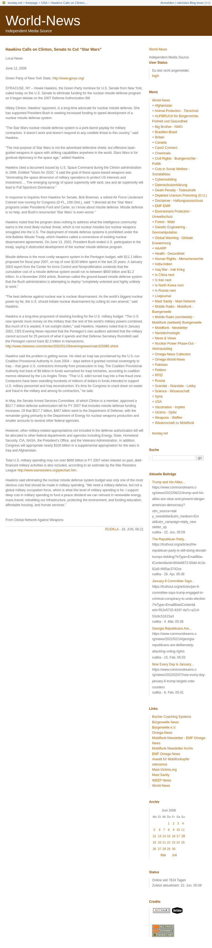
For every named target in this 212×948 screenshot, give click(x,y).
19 (154, 842)
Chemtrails (163, 153)
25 (183, 842)
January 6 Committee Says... (173, 581)
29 (168, 848)
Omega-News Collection (172, 354)
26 (154, 848)
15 (168, 836)
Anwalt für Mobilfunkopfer (170, 759)
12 (154, 836)
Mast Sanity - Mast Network (175, 301)
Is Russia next (165, 290)
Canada (160, 142)
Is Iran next (163, 280)
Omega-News (162, 733)
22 (168, 842)
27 (159, 848)
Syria (158, 396)
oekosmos (159, 764)
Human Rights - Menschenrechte (179, 259)
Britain (159, 137)
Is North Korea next (169, 285)
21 (164, 842)
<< (207, 2)
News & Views (165, 338)
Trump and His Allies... (168, 482)
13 (159, 836)
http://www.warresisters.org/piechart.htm (46, 470)
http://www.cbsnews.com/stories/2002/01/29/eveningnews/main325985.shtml (62, 346)
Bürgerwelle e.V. (164, 727)
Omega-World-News (170, 359)
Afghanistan (163, 106)
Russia (160, 381)
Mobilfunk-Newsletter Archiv (172, 748)
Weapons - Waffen (168, 418)
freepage (32, 2)
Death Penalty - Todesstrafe (175, 190)
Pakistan (161, 365)
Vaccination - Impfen (170, 407)
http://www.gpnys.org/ (68, 78)
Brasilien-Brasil (166, 132)
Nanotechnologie (167, 333)
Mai (163, 855)
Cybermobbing (165, 179)
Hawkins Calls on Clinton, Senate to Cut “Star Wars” (54, 49)
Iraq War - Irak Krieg (170, 270)
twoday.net (15, 2)
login (155, 76)
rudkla (111, 529)
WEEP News (161, 780)
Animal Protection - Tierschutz (177, 111)
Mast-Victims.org (164, 770)
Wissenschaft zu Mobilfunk (174, 423)
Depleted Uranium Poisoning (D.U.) (181, 195)
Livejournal (163, 296)
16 (173, 836)
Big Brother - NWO (168, 127)
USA (44, 2)
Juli (174, 855)
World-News (43, 20)
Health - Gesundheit (169, 254)
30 (173, 848)
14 (164, 836)
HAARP (160, 248)
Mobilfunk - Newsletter (171, 328)
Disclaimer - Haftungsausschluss (179, 201)
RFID (159, 375)
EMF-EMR (162, 206)
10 (178, 829)
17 (178, 836)
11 (183, 829)
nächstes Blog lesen (190, 2)
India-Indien (163, 264)
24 (178, 842)
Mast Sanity (160, 775)
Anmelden (167, 2)
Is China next (164, 275)
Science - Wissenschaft (172, 391)
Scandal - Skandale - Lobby (175, 386)
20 (159, 842)
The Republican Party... (169, 539)
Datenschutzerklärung (171, 185)
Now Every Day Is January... (173, 664)
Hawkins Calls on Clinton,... (69, 2)
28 (164, 848)
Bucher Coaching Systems (171, 717)
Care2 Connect (166, 148)
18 (183, 836)
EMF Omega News (166, 754)
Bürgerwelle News (165, 722)
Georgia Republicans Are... (172, 628)
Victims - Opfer (166, 412)
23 (173, 842)
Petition (160, 370)
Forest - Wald (165, 222)
